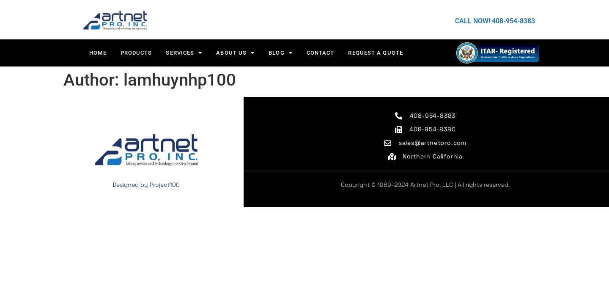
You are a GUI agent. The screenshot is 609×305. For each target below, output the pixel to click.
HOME (97, 53)
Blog (281, 53)
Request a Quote (375, 53)
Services (184, 53)
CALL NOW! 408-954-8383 (495, 21)
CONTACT (321, 53)
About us (235, 53)
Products (136, 53)
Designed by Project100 (146, 185)
